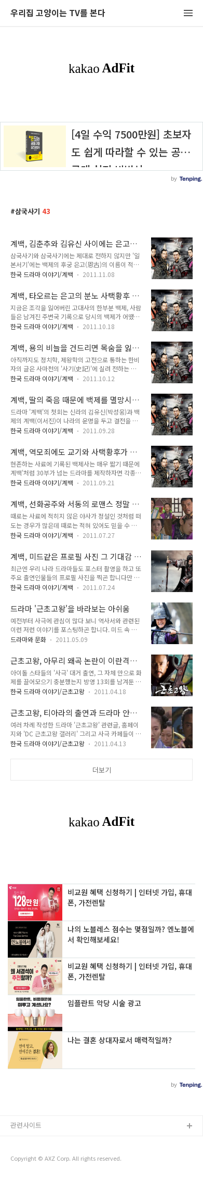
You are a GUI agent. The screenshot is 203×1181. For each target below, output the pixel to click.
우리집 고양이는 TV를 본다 (57, 13)
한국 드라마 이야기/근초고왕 (47, 691)
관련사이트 (26, 1125)
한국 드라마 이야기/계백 (41, 274)
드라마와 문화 (28, 639)
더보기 (101, 770)
